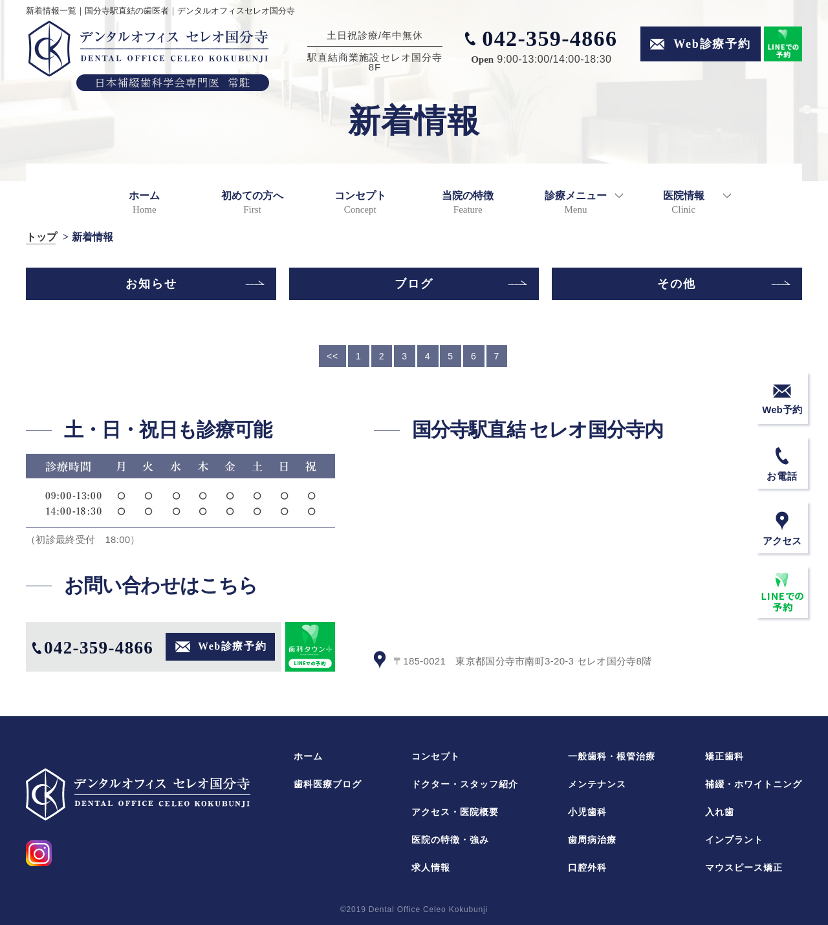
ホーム (144, 202)
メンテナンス (597, 784)
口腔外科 (587, 867)
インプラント (734, 840)
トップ (41, 237)
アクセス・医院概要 (455, 812)
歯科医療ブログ (328, 784)
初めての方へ (252, 202)
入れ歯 (719, 812)
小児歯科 (587, 812)
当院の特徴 (468, 202)
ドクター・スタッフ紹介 (464, 784)
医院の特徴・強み (450, 840)
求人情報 (430, 867)
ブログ (414, 283)
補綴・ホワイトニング (753, 784)
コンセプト (360, 202)
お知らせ (151, 283)
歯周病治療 (592, 840)
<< (332, 356)
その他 (676, 283)
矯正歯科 (724, 756)
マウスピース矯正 (744, 867)
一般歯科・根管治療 (611, 756)
